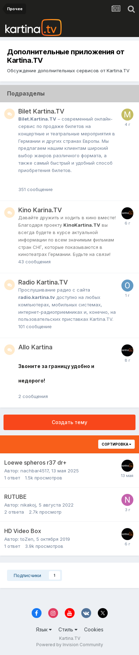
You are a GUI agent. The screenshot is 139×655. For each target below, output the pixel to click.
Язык (44, 629)
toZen (26, 539)
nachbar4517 (34, 470)
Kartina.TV (69, 638)
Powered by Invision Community (69, 644)
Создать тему (69, 422)
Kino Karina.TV (40, 210)
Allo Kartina (35, 347)
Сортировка (116, 444)
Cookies (93, 629)
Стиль (67, 629)
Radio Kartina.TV (43, 282)
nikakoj (28, 505)
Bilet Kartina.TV (41, 111)
